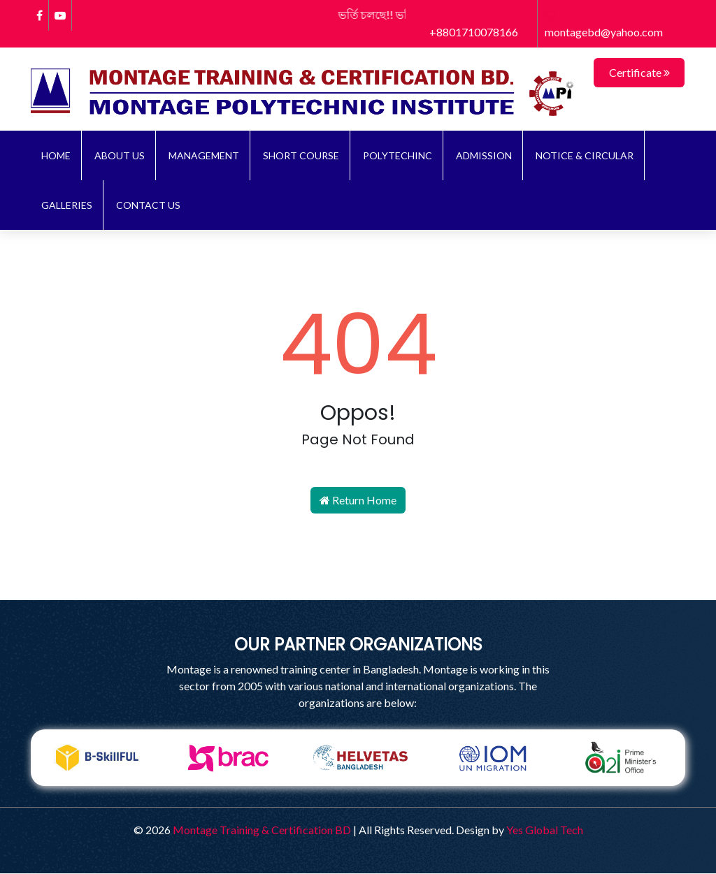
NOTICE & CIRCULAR (584, 156)
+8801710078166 (473, 24)
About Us (119, 156)
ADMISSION (484, 156)
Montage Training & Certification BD (262, 830)
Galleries (66, 206)
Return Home (358, 500)
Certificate (639, 72)
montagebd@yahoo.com (604, 24)
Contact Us (148, 206)
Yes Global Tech (544, 830)
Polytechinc (397, 156)
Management (204, 156)
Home (56, 156)
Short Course (301, 156)
